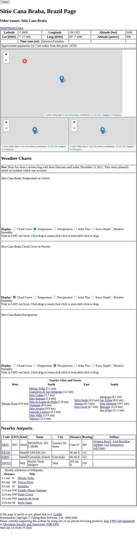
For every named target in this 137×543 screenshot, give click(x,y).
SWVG (6, 463)
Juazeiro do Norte (28, 498)
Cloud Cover (24, 229)
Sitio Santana (37, 398)
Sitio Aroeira (36, 408)
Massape (105, 406)
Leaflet (49, 115)
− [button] (6, 60)
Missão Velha (26, 478)
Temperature (44, 229)
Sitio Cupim (36, 395)
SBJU (5, 444)
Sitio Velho (35, 415)
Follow (5, 2)
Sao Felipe (106, 400)
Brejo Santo (25, 502)
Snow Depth (102, 229)
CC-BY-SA (96, 115)
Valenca (34, 418)
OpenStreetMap (72, 115)
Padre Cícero (25, 494)
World (3, 28)
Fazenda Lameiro (39, 411)
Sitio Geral (80, 406)
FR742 (6, 452)
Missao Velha (37, 388)
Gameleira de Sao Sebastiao (45, 391)
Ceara (19, 28)
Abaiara (79, 403)
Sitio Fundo (81, 400)
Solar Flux (84, 229)
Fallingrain (117, 115)
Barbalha (23, 486)
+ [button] (6, 55)
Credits (57, 514)
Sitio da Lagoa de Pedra (43, 401)
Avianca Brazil (102, 441)
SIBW (5, 457)
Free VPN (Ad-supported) (119, 521)
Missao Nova (9, 403)
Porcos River (25, 482)
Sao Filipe (106, 410)
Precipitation (65, 229)
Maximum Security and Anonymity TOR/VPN (31, 524)
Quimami (34, 405)
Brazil (11, 28)
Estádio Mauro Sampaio (32, 490)
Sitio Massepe (108, 403)
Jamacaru (105, 396)
